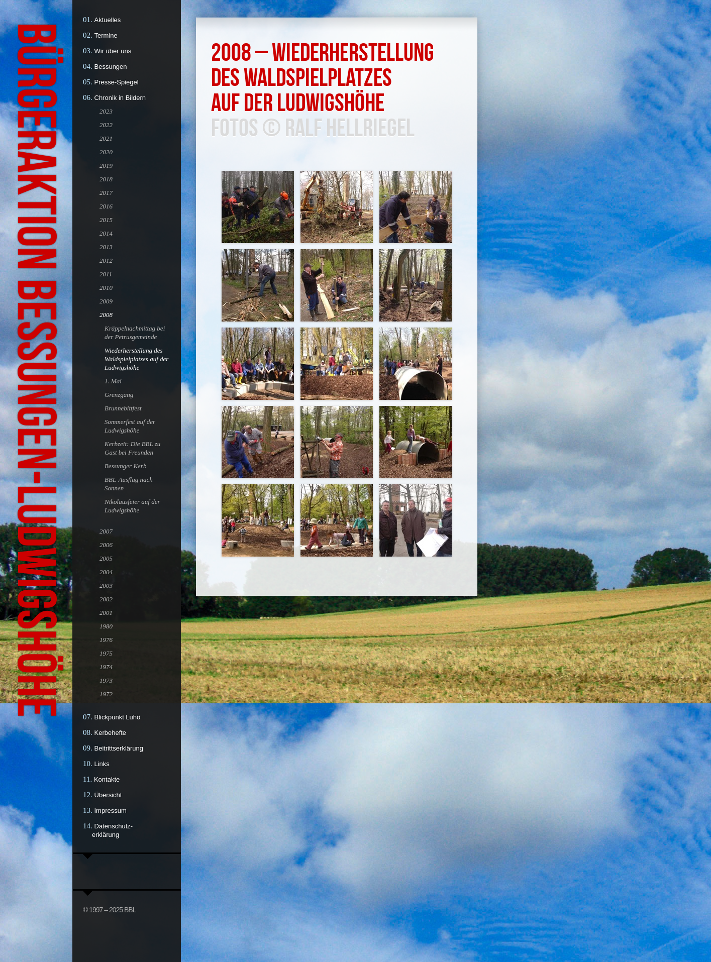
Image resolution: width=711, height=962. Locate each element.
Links (102, 764)
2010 (106, 287)
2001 (106, 612)
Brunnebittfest (123, 408)
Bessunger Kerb (125, 466)
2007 (106, 531)
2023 (106, 111)
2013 (106, 247)
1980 (106, 626)
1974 (106, 667)
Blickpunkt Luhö (117, 717)
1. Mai (113, 381)
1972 (106, 694)
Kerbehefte (110, 732)
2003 (106, 585)
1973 (106, 680)
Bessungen (110, 66)
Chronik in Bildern (120, 97)
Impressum (110, 810)
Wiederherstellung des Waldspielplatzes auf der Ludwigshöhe (136, 359)
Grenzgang (119, 394)
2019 (106, 165)
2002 (106, 599)
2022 (106, 125)
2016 (106, 206)
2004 (106, 572)
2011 (105, 274)
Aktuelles (107, 20)
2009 (106, 301)
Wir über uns (113, 51)
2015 (106, 220)
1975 (106, 653)
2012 (106, 260)
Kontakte (107, 779)
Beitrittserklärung (119, 748)
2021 (106, 138)
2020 (106, 152)
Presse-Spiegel (116, 82)
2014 (106, 233)
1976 (106, 640)
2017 (106, 192)
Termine (106, 35)
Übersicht (108, 795)
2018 (106, 179)
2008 (106, 314)
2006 (106, 545)
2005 (106, 558)
